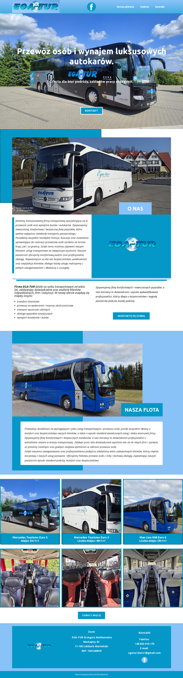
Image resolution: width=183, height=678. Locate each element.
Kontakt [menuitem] (160, 6)
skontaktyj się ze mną (131, 315)
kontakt (91, 110)
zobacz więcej (91, 615)
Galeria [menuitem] (144, 6)
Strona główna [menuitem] (125, 6)
